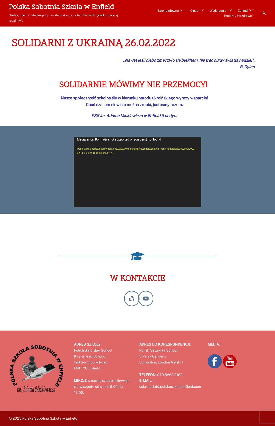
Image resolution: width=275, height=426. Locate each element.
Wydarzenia (218, 10)
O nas (194, 10)
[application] (137, 172)
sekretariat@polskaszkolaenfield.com (170, 386)
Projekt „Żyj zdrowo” (238, 15)
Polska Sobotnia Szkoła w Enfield (61, 7)
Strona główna (168, 10)
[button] (264, 13)
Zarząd (243, 10)
